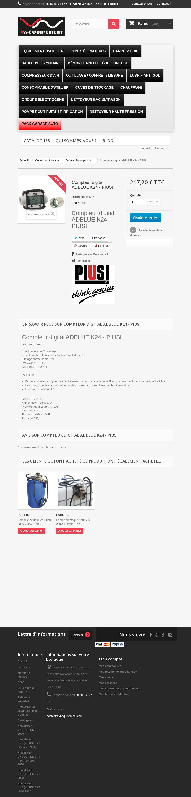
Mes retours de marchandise (118, 671)
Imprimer (84, 260)
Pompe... (24, 514)
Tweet (79, 237)
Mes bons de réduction (114, 694)
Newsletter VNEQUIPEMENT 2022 (29, 773)
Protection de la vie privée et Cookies (27, 710)
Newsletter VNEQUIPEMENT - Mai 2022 (29, 787)
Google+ (81, 245)
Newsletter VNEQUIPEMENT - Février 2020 (29, 743)
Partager (98, 237)
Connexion (164, 3)
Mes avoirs (106, 677)
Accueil (23, 661)
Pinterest (102, 245)
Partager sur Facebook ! (91, 254)
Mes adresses (108, 683)
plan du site (161, 148)
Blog (108, 140)
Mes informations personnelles (119, 688)
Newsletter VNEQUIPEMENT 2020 (29, 729)
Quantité (135, 195)
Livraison (24, 667)
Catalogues (37, 140)
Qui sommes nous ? (76, 140)
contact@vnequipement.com (65, 716)
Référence (78, 196)
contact (145, 148)
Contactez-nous (142, 3)
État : (75, 203)
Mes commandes (110, 666)
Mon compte (111, 659)
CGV (21, 682)
